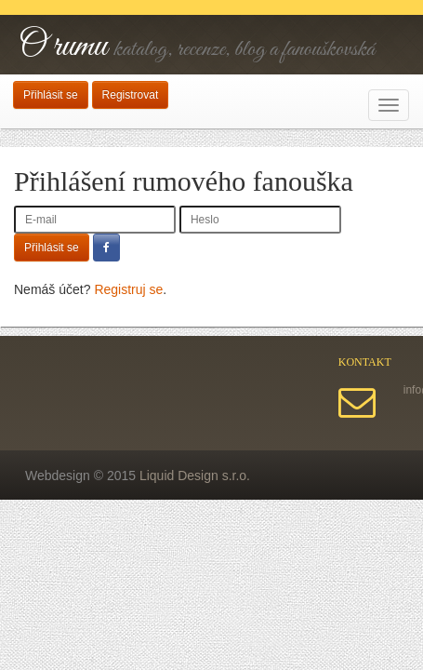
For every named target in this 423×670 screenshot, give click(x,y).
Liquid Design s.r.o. (194, 475)
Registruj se (128, 289)
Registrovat (130, 94)
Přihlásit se (50, 94)
